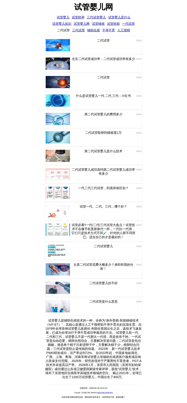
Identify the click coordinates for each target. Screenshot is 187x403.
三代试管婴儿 (96, 17)
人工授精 (123, 30)
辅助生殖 (93, 30)
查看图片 (139, 40)
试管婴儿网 (93, 7)
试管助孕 (78, 17)
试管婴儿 (63, 17)
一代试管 (128, 23)
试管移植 (98, 23)
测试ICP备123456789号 (105, 393)
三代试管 (78, 30)
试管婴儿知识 (61, 23)
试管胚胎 (113, 23)
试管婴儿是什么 (119, 17)
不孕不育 (108, 30)
